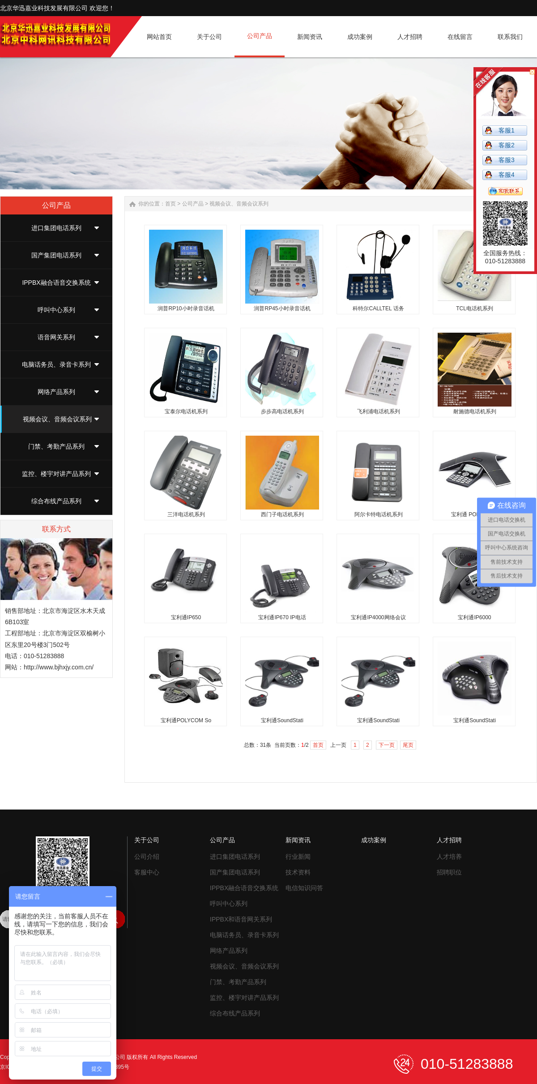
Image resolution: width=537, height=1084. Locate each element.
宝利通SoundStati (282, 720)
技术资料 (298, 872)
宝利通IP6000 (474, 617)
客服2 (507, 145)
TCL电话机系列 (474, 308)
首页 (170, 204)
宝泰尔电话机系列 (186, 411)
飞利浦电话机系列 (378, 411)
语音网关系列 (56, 337)
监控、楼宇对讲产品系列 (56, 473)
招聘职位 (449, 872)
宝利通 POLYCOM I (474, 514)
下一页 (387, 745)
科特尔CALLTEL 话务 (378, 308)
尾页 (408, 745)
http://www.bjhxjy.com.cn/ (59, 667)
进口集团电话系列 (56, 227)
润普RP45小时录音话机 (282, 308)
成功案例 (373, 840)
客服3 (507, 159)
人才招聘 (449, 840)
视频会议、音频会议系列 (57, 419)
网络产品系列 (56, 391)
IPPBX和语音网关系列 (241, 919)
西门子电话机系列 (282, 514)
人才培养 (449, 856)
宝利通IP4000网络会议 (378, 617)
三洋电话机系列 (186, 514)
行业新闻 (298, 856)
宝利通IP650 (186, 617)
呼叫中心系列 (56, 309)
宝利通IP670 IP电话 (282, 617)
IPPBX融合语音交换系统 (56, 282)
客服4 (507, 174)
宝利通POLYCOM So (186, 720)
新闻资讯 (298, 840)
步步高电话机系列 (282, 411)
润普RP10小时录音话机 (186, 308)
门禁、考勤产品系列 (56, 446)
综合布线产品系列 (56, 501)
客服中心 (146, 872)
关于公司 (146, 840)
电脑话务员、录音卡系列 (56, 364)
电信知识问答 (304, 887)
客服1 (507, 130)
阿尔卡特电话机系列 (378, 514)
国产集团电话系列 (56, 255)
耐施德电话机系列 (474, 411)
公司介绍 (146, 856)
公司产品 (193, 204)
